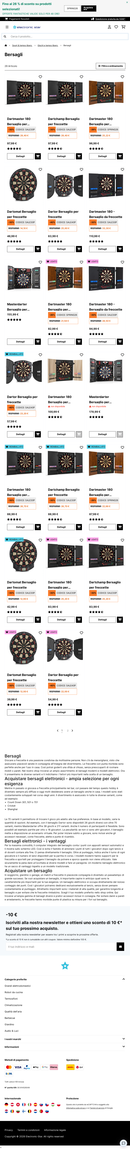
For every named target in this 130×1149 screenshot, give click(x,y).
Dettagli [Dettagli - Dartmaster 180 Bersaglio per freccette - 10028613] (20, 156)
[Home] (8, 45)
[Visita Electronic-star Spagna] (35, 1104)
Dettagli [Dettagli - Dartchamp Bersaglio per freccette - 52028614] (61, 527)
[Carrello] (123, 27)
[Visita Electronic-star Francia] (24, 1104)
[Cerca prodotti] (65, 36)
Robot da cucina (14, 992)
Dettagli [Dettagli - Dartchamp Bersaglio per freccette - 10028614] (61, 156)
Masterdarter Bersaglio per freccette (17, 306)
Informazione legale (55, 1130)
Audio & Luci (11, 1030)
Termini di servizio (97, 1108)
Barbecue (10, 1017)
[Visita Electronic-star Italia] (29, 1104)
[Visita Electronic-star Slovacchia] (41, 1104)
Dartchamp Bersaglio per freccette (64, 121)
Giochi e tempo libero (48, 45)
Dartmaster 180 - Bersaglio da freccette (105, 214)
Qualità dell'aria (13, 1011)
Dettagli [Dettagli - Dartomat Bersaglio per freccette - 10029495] (20, 249)
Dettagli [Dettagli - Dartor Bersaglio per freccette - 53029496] (61, 712)
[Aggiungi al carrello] (38, 156)
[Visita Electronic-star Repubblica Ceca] (47, 1104)
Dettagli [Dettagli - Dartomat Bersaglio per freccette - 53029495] (20, 712)
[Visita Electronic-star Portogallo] (41, 1111)
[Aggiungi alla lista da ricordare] (40, 76)
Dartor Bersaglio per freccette (63, 214)
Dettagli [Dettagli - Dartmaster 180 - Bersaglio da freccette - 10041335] (102, 249)
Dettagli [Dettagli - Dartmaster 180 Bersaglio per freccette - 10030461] (102, 156)
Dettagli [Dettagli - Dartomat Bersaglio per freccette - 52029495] (20, 619)
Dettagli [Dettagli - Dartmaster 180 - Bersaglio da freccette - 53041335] (102, 341)
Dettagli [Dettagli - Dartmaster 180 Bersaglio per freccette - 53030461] (61, 341)
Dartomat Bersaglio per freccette (21, 214)
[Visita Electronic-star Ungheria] (53, 1104)
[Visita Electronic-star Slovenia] (47, 1111)
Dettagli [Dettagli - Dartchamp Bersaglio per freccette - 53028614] (102, 619)
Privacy (9, 1130)
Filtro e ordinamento (110, 66)
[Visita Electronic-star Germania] (6, 1104)
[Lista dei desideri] (116, 27)
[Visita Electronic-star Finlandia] (24, 1111)
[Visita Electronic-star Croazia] (6, 1111)
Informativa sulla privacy (76, 1108)
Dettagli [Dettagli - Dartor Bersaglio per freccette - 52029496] (20, 434)
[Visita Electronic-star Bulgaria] (18, 1111)
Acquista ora (88, 8)
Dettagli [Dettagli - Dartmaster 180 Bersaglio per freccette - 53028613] (61, 619)
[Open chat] (123, 1143)
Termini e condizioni (28, 1130)
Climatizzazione (13, 1005)
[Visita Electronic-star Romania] (12, 1111)
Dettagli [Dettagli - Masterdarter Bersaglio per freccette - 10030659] (102, 434)
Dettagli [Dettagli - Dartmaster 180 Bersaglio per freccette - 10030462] (61, 434)
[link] (24, 93)
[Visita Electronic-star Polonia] (58, 1104)
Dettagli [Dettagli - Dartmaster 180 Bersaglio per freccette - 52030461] (102, 527)
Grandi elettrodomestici (18, 985)
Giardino (9, 1024)
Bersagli (67, 45)
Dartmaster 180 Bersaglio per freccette (19, 121)
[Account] (109, 27)
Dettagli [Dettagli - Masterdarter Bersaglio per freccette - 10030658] (20, 341)
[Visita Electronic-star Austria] (12, 1104)
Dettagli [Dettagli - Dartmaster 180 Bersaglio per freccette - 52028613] (20, 527)
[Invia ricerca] (5, 36)
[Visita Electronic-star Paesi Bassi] (35, 1111)
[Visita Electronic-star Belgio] (29, 1111)
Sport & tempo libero (22, 45)
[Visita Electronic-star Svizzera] (18, 1104)
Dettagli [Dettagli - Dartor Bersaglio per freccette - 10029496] (61, 249)
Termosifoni (11, 998)
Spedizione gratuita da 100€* (110, 19)
